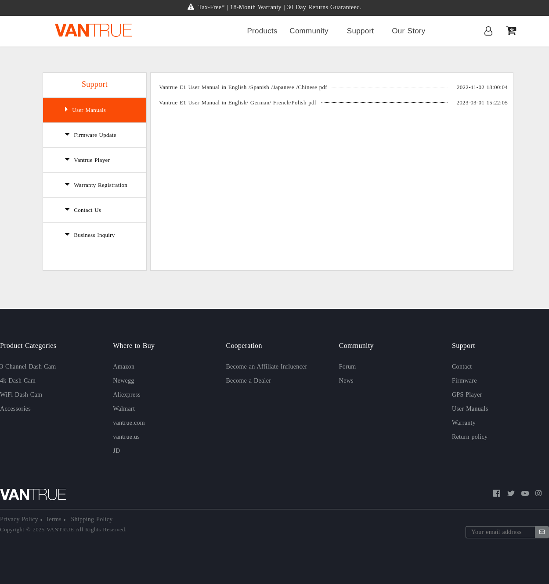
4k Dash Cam (18, 380)
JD (116, 451)
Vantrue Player (87, 159)
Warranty (464, 422)
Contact (462, 366)
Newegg (123, 380)
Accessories (15, 408)
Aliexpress (127, 394)
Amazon (123, 366)
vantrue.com (129, 422)
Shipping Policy (91, 519)
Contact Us (83, 209)
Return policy (470, 437)
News (346, 380)
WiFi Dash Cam (21, 394)
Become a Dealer (248, 380)
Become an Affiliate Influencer (266, 366)
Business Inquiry (90, 234)
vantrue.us (126, 437)
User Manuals (85, 109)
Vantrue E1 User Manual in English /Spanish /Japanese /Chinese (243, 87)
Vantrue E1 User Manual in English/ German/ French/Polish (237, 102)
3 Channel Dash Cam (28, 366)
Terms (55, 519)
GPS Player (467, 394)
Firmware (464, 380)
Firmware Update (90, 134)
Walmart (124, 408)
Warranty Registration (96, 184)
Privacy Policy (20, 519)
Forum (347, 366)
